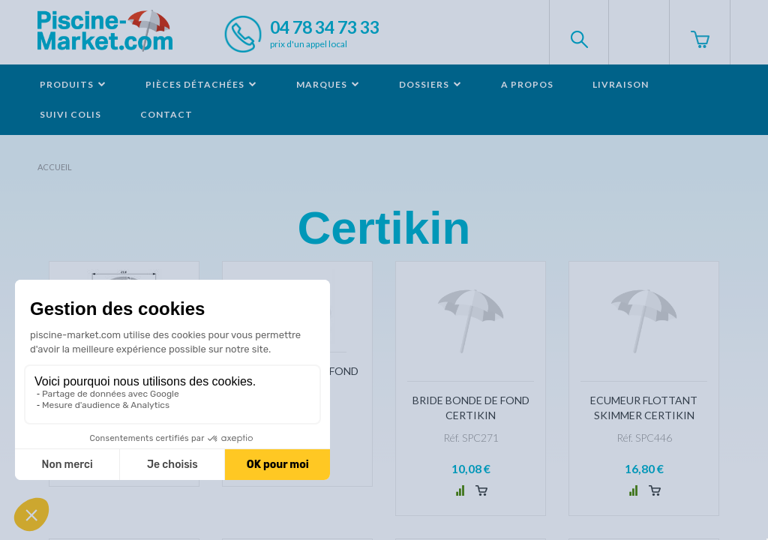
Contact (166, 114)
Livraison (620, 84)
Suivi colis (70, 114)
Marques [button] (328, 84)
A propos (527, 84)
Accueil (55, 167)
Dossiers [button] (430, 84)
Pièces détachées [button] (201, 84)
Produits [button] (73, 84)
